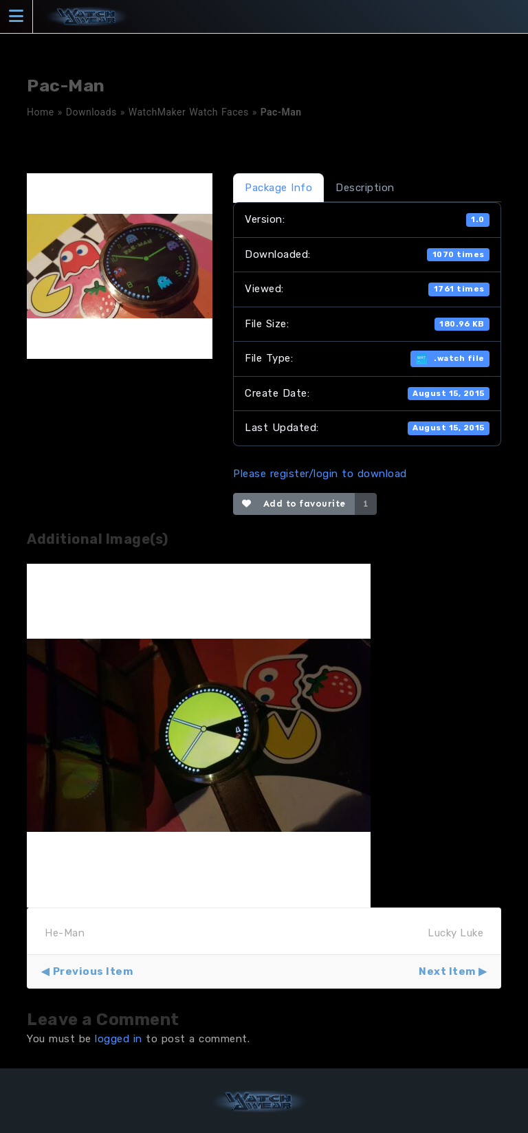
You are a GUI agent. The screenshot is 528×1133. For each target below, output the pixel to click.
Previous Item (93, 971)
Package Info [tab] (278, 188)
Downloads (91, 112)
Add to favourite (294, 503)
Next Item (447, 971)
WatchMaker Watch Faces (189, 112)
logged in (118, 1039)
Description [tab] (365, 188)
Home (40, 112)
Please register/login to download (320, 474)
